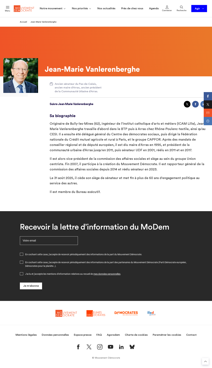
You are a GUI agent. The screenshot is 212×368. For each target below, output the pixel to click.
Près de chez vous (132, 8)
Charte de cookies (136, 335)
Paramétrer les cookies (167, 335)
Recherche (181, 8)
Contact (191, 335)
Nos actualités (106, 8)
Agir (200, 8)
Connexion (167, 8)
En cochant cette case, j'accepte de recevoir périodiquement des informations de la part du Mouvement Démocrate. (83, 254)
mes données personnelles (106, 274)
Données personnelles (55, 335)
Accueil (23, 22)
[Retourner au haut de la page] (205, 361)
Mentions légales (26, 335)
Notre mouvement (53, 8)
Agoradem (113, 335)
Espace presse (82, 335)
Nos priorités (82, 8)
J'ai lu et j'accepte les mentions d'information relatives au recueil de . (73, 274)
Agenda (154, 8)
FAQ (99, 335)
